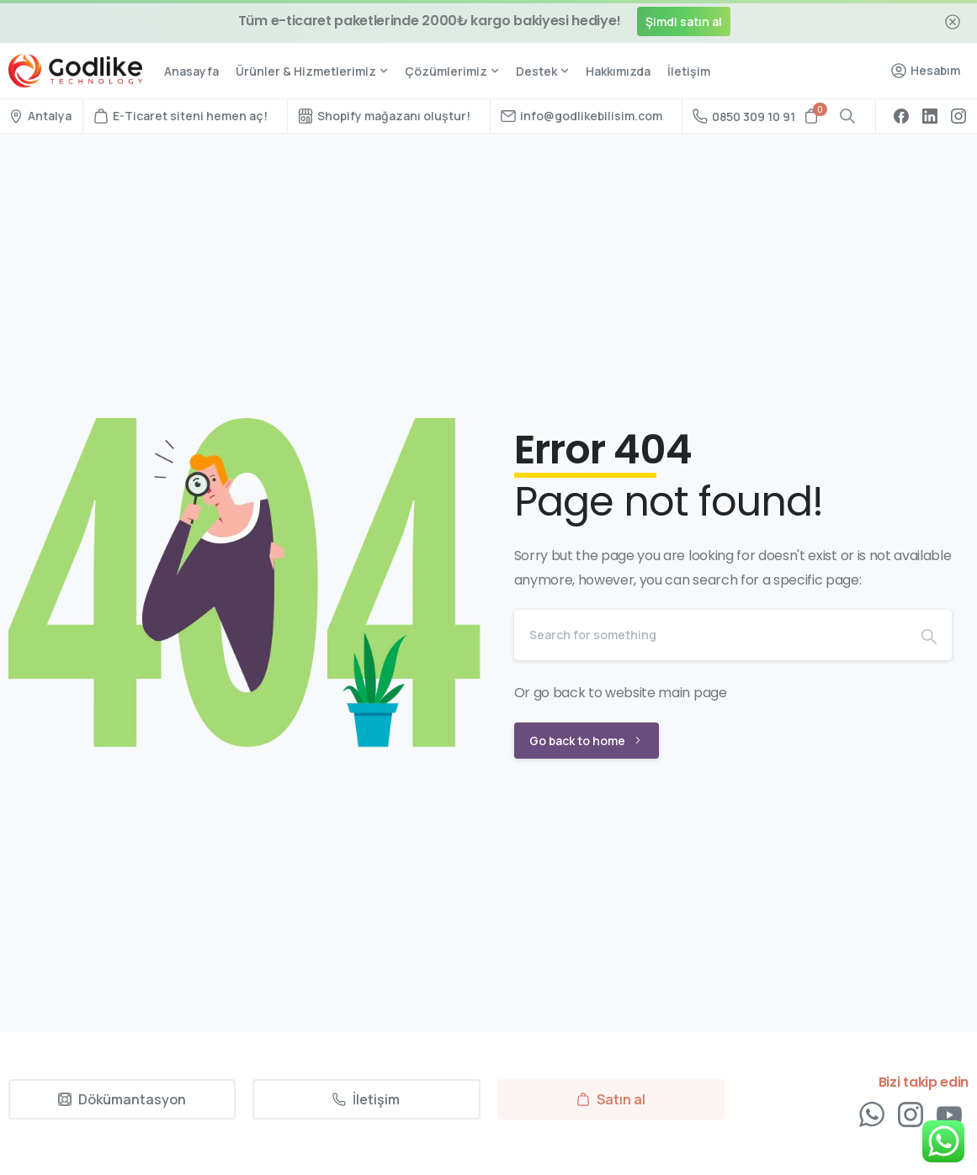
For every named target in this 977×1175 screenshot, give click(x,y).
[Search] (710, 635)
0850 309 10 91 (744, 116)
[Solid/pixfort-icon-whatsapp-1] (871, 1119)
